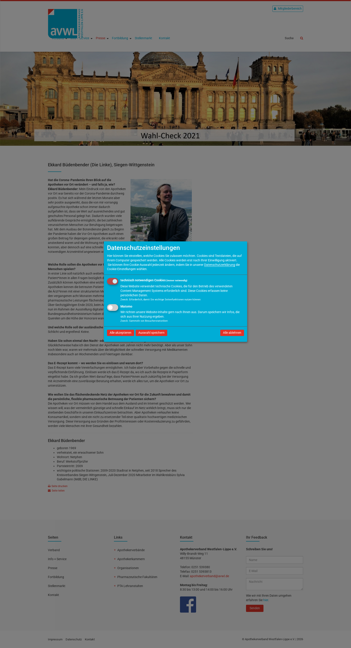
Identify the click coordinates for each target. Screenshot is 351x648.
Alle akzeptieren (120, 332)
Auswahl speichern (151, 332)
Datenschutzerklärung (219, 264)
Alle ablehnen (232, 332)
